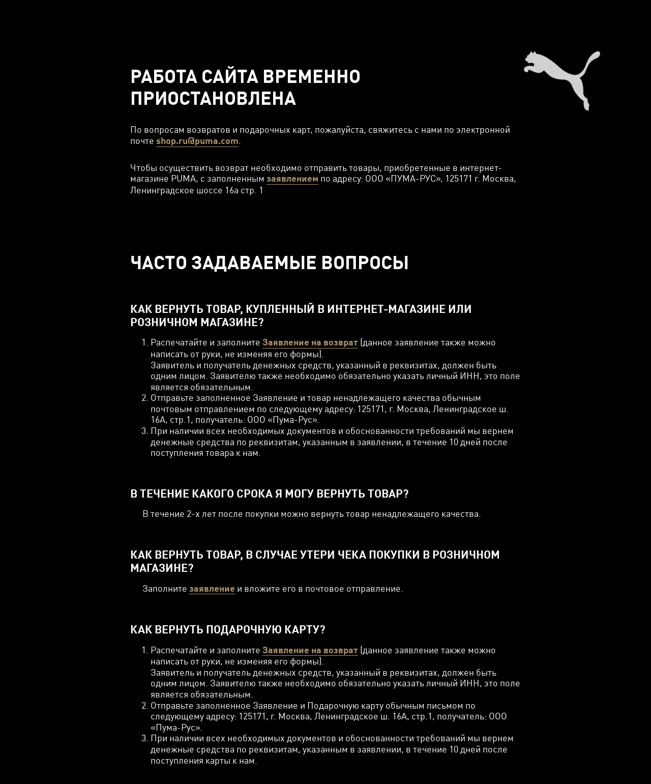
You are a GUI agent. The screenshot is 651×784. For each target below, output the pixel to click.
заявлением (292, 178)
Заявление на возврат (310, 342)
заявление (212, 588)
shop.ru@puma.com (197, 140)
